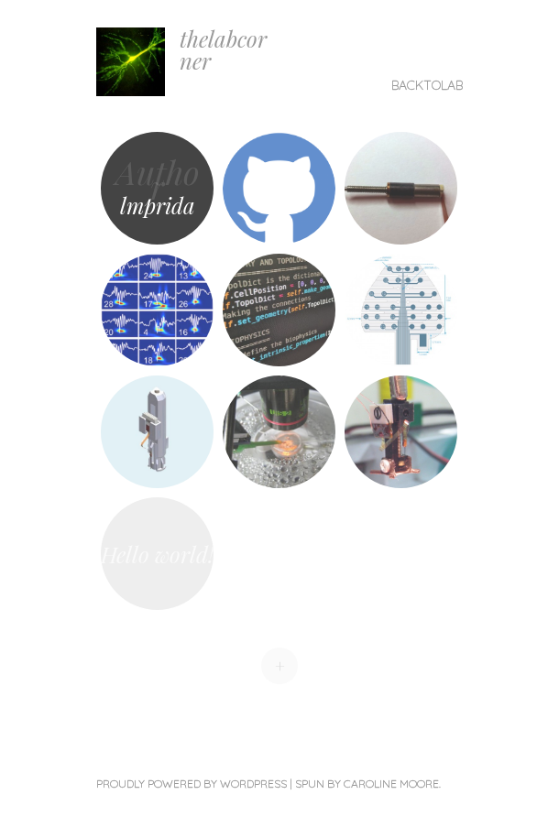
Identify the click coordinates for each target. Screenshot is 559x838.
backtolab (427, 85)
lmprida (157, 205)
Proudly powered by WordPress (191, 783)
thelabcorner (223, 49)
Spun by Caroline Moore (367, 783)
